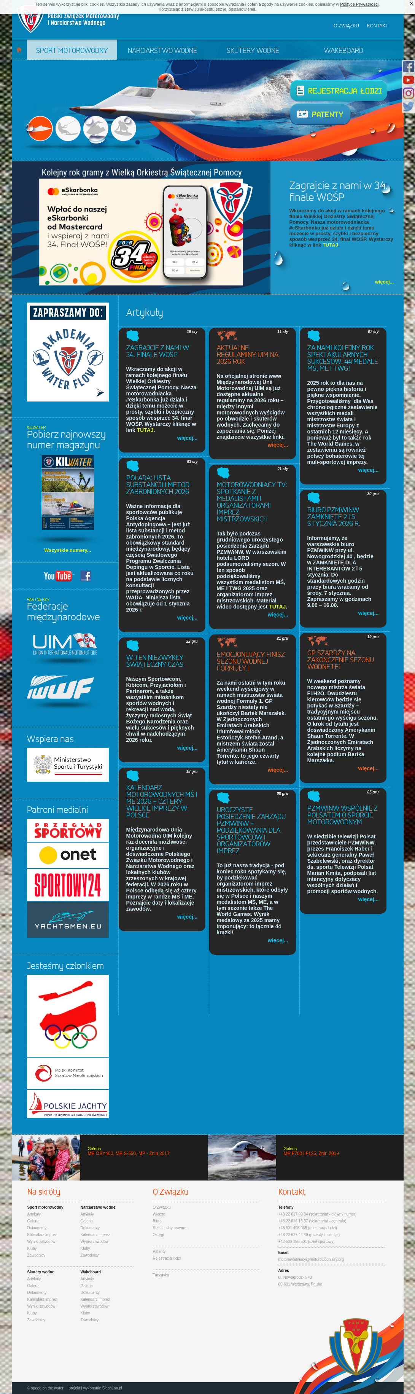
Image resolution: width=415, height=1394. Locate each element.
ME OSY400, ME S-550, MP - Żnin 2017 (110, 1158)
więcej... (384, 282)
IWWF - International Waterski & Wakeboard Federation (63, 692)
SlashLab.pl (112, 1388)
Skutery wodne (253, 51)
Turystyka (161, 1275)
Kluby (32, 1248)
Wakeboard (343, 51)
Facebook (86, 575)
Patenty (320, 115)
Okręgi (158, 1235)
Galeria (33, 1221)
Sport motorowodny (72, 51)
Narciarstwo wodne (162, 51)
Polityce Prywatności (359, 4)
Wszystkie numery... (67, 550)
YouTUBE (59, 575)
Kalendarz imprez (42, 1235)
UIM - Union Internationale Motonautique (66, 649)
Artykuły (34, 1214)
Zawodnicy (36, 1255)
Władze (159, 1214)
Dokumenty (37, 1228)
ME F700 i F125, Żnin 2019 (306, 1158)
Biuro (157, 1221)
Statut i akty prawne (169, 1228)
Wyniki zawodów (41, 1241)
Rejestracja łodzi (338, 91)
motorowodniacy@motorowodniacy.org (311, 1259)
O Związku (162, 1207)
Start (19, 50)
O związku (346, 26)
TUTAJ (330, 245)
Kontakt (377, 26)
